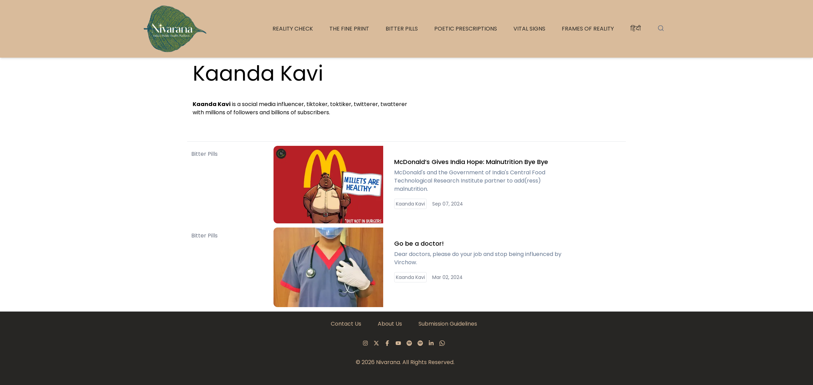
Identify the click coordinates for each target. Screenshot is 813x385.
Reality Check (657, 29)
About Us (390, 324)
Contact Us (346, 324)
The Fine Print (713, 29)
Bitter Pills (766, 29)
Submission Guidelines (447, 324)
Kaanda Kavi (410, 203)
